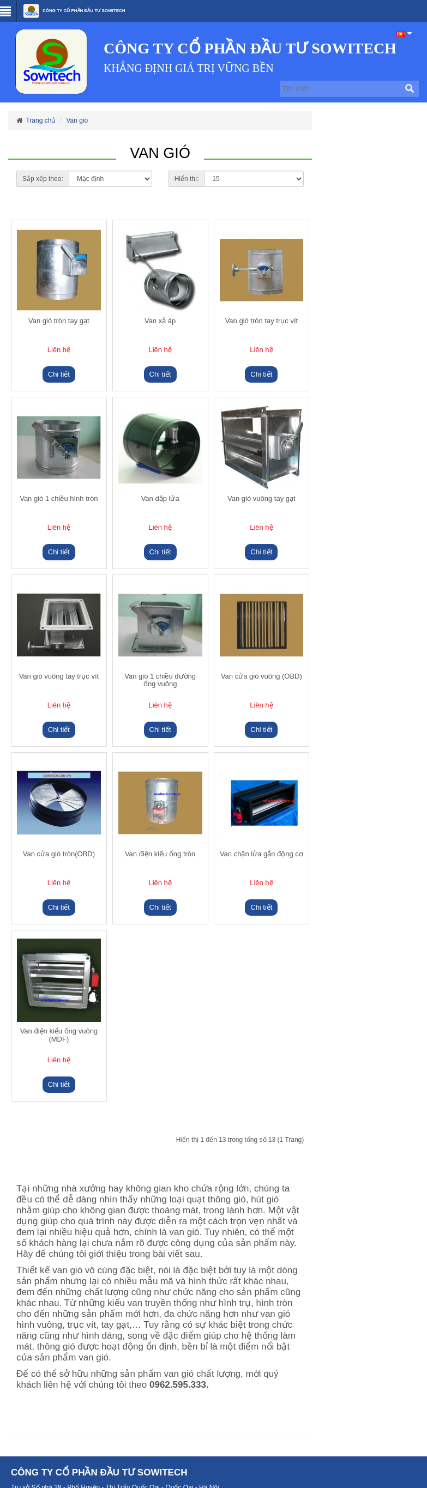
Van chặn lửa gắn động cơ (261, 854)
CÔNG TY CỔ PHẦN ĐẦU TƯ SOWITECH (73, 11)
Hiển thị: (187, 179)
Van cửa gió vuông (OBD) (261, 676)
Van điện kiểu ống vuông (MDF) (59, 1035)
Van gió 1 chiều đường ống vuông (160, 680)
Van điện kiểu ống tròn (160, 854)
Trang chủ (40, 120)
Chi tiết (59, 374)
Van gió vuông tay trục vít (59, 676)
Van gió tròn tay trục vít (261, 321)
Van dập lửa (160, 499)
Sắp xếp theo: (42, 179)
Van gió (77, 120)
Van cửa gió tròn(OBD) (59, 854)
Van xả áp (160, 321)
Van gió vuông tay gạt (261, 499)
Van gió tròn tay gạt (58, 321)
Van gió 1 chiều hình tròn (59, 499)
